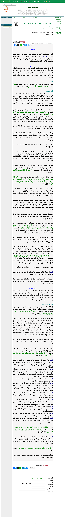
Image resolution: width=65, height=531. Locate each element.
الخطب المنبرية (58, 24)
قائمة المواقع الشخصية (58, 32)
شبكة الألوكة (36, 17)
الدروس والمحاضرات (58, 26)
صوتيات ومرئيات (58, 19)
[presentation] (43, 511)
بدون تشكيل (33, 43)
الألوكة (24, 522)
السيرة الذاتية (58, 17)
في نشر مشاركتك (8, 19)
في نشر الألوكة (9, 21)
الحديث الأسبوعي (57, 22)
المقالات (59, 30)
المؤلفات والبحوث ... (57, 28)
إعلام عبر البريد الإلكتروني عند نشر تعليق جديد (37, 478)
